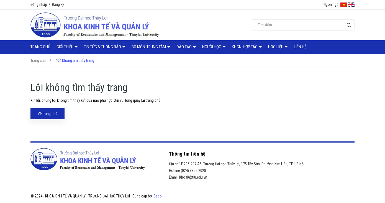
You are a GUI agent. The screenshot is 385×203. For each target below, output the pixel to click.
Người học (212, 46)
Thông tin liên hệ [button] (187, 154)
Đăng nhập (38, 4)
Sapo (157, 196)
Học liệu (276, 46)
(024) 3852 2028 (193, 170)
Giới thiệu (65, 46)
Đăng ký (58, 4)
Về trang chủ (47, 113)
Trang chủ (40, 46)
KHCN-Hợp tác (245, 46)
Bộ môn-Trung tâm (149, 46)
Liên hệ (300, 46)
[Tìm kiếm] (349, 25)
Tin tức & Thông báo (103, 46)
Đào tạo (184, 46)
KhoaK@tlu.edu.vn (193, 177)
